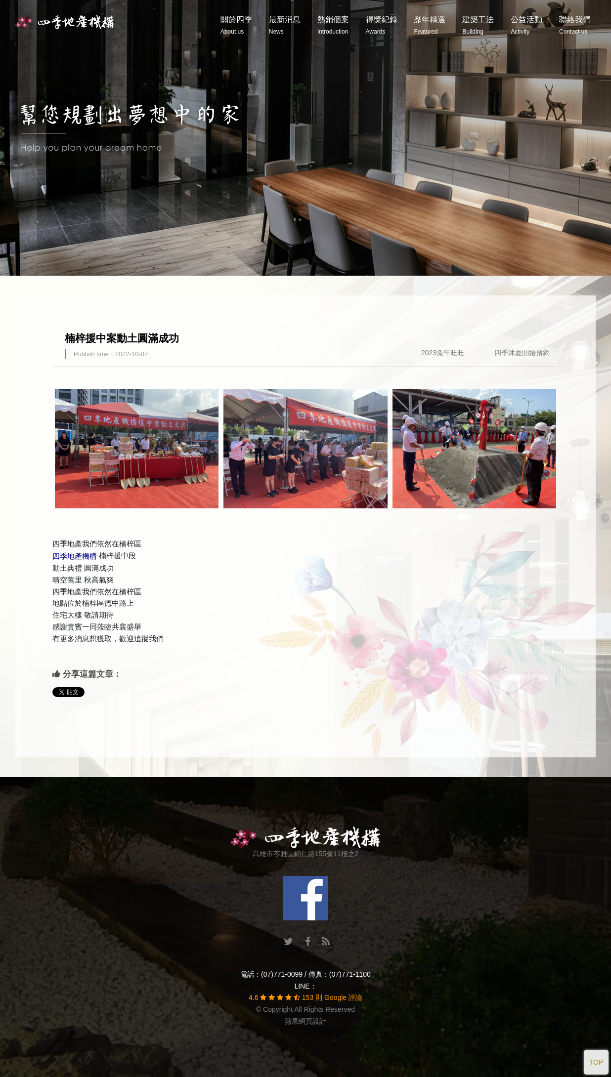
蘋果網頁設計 (305, 1021)
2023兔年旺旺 (442, 353)
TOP (596, 1062)
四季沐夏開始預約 (522, 353)
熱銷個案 (333, 25)
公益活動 (526, 25)
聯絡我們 (575, 25)
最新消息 (285, 25)
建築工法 (478, 25)
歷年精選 (429, 25)
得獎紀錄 (381, 25)
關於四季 (236, 25)
